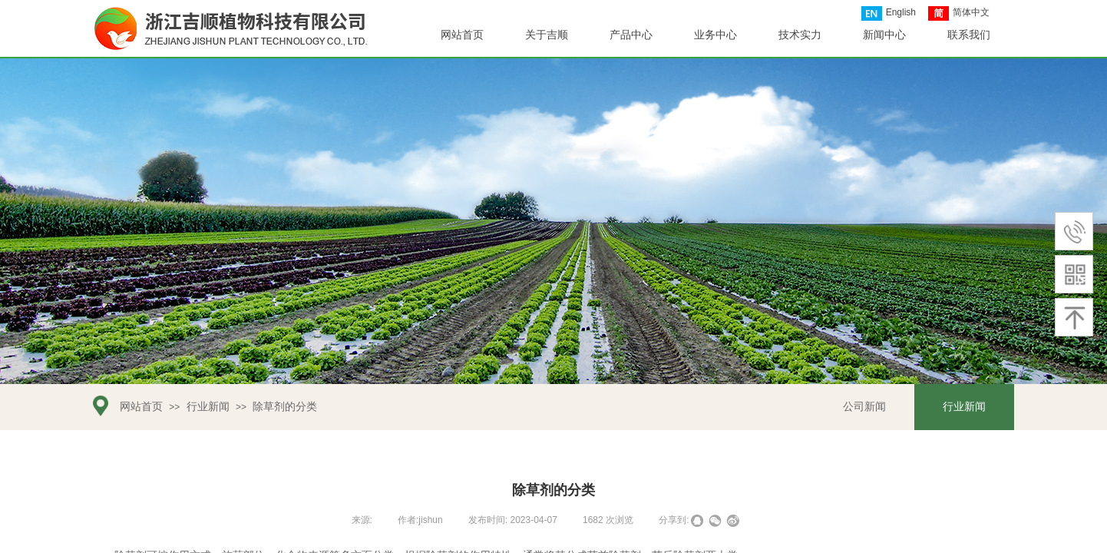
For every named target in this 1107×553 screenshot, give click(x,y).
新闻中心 (884, 35)
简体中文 (959, 13)
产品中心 (631, 35)
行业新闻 (208, 406)
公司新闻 (864, 406)
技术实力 (799, 35)
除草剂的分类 (285, 406)
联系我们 (968, 35)
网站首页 (141, 406)
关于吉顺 (546, 35)
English (888, 13)
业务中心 (715, 35)
